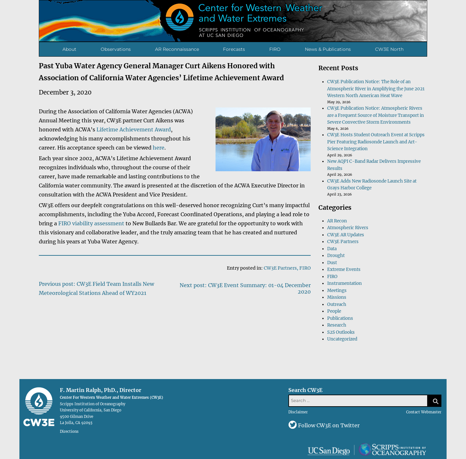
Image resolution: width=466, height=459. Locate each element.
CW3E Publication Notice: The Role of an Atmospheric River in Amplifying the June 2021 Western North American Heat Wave (376, 88)
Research (336, 325)
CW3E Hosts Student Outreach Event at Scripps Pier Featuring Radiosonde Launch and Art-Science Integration (376, 141)
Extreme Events (344, 269)
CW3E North (389, 49)
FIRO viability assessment (91, 223)
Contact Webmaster (423, 412)
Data (332, 249)
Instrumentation (344, 283)
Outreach (336, 304)
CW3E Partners (280, 268)
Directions (69, 431)
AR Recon (337, 221)
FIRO (275, 49)
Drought (336, 255)
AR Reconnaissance (177, 49)
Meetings (337, 290)
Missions (336, 297)
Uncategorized (342, 339)
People (334, 311)
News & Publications (328, 49)
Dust (332, 262)
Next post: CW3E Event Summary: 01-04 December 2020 (245, 288)
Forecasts (234, 49)
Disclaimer (298, 412)
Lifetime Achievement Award (133, 129)
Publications (340, 318)
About (69, 49)
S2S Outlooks (341, 332)
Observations (116, 49)
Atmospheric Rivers (347, 227)
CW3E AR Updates (345, 235)
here (158, 147)
